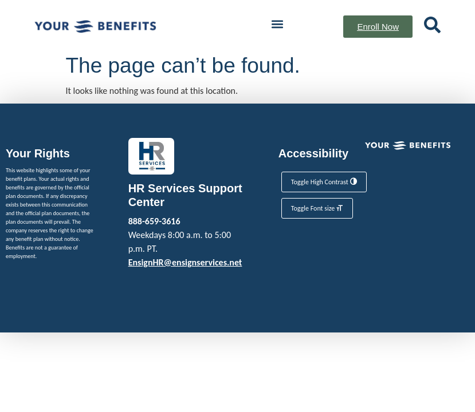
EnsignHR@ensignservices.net (185, 262)
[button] (277, 23)
